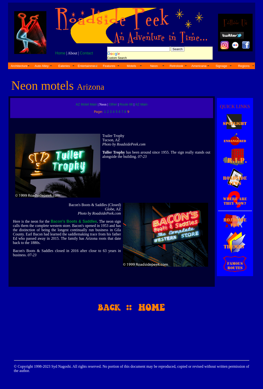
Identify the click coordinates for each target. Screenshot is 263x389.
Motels (131, 66)
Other (113, 104)
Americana (198, 66)
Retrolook (176, 66)
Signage (221, 66)
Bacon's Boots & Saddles (74, 221)
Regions (244, 66)
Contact (86, 53)
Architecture (19, 66)
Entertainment (87, 66)
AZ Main (141, 104)
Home (60, 53)
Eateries (64, 66)
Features (109, 66)
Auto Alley (41, 66)
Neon (154, 66)
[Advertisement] (131, 334)
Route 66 (126, 104)
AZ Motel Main (86, 104)
